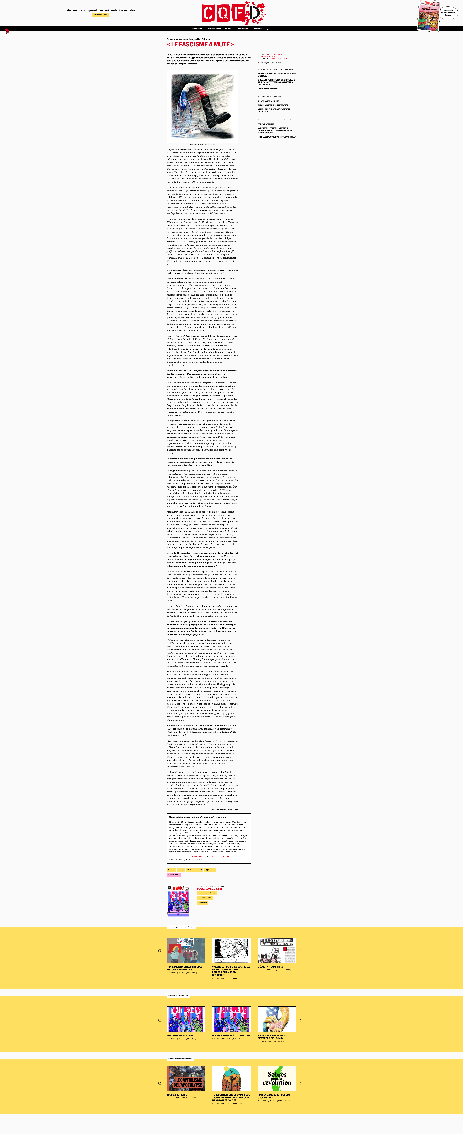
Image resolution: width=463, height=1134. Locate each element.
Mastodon (190, 870)
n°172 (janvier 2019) (232, 978)
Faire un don (203, 902)
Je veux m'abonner (205, 898)
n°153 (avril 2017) (186, 973)
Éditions (228, 29)
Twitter (181, 870)
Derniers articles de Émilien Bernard (180, 1059)
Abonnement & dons (100, 14)
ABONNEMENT (197, 857)
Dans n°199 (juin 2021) (178, 995)
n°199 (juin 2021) (209, 889)
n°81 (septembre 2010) (279, 970)
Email (200, 870)
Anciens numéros (214, 29)
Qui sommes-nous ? (196, 29)
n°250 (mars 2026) (186, 1098)
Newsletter (258, 29)
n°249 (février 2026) (232, 1104)
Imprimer (211, 870)
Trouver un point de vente (207, 893)
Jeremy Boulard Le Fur (279, 58)
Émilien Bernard (268, 56)
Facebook (171, 870)
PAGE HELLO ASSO (222, 857)
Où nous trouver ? (242, 29)
